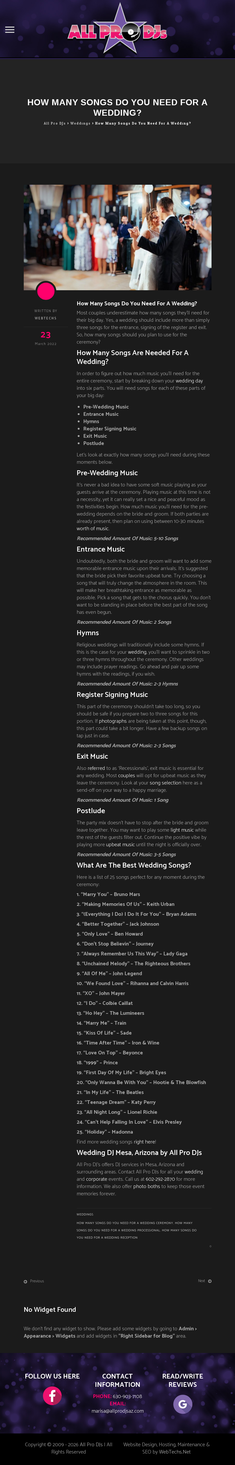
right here (144, 1142)
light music (182, 830)
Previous (37, 1281)
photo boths (146, 1186)
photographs (113, 721)
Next (201, 1281)
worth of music (93, 528)
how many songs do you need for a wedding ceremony (125, 1223)
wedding (137, 652)
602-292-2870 (160, 1179)
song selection (165, 783)
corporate (96, 1179)
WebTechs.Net (175, 1452)
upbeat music (120, 844)
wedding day (189, 381)
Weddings (85, 1214)
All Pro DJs (91, 1445)
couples (126, 775)
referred (96, 768)
